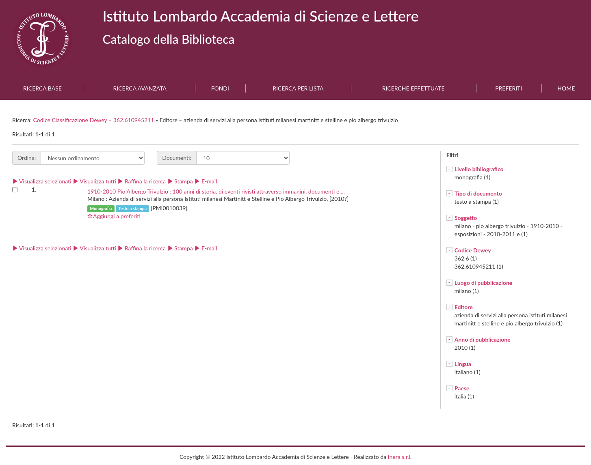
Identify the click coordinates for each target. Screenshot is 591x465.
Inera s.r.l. (399, 456)
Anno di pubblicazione (483, 339)
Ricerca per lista (298, 88)
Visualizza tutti (94, 181)
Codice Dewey (473, 250)
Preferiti (508, 88)
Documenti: (176, 157)
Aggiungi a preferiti (114, 216)
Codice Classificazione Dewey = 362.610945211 (94, 119)
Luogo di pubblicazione (484, 282)
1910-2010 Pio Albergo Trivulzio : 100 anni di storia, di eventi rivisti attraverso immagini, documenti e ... (216, 191)
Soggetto (466, 217)
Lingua (463, 363)
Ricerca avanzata (140, 88)
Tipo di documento (478, 193)
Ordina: (26, 157)
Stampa (180, 181)
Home (566, 88)
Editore (464, 307)
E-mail (205, 181)
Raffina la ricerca (141, 181)
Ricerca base (42, 88)
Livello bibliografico (479, 169)
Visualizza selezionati (41, 181)
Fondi (220, 88)
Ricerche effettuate (413, 88)
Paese (462, 388)
